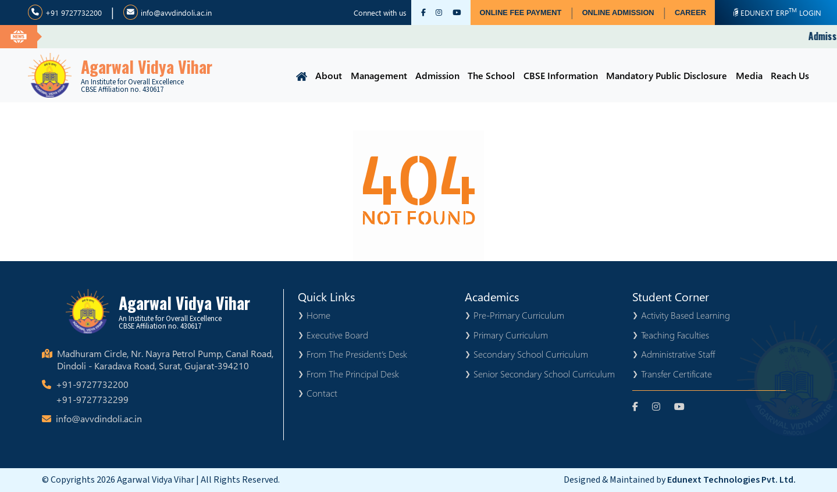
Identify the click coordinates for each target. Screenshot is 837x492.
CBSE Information (560, 75)
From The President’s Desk (357, 354)
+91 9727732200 (65, 12)
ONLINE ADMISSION (618, 12)
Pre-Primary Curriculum (518, 315)
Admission (437, 75)
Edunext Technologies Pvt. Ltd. (731, 479)
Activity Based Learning (685, 315)
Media (749, 75)
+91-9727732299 (92, 399)
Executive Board (337, 335)
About (328, 75)
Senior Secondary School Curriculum (544, 374)
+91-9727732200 (92, 384)
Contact (322, 393)
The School (491, 75)
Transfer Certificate (676, 374)
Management (379, 75)
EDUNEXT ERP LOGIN (776, 11)
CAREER (690, 12)
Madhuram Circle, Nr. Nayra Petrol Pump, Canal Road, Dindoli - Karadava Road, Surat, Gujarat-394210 (165, 360)
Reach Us (790, 75)
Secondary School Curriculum (530, 354)
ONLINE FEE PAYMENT (521, 12)
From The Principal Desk (353, 374)
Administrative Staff (678, 354)
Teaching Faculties (675, 335)
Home (318, 315)
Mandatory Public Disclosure (666, 75)
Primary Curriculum (510, 335)
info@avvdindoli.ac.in (167, 12)
